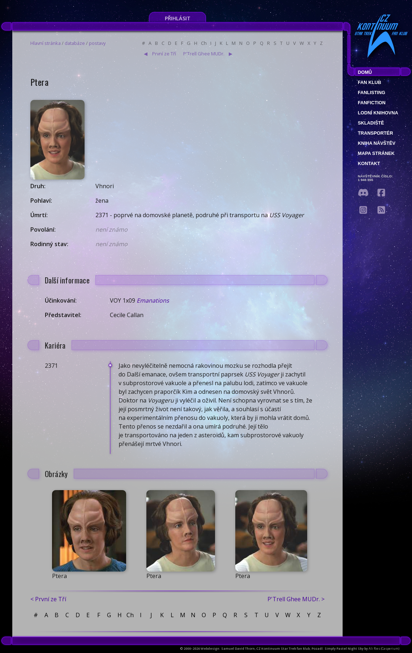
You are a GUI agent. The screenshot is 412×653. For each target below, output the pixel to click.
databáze (75, 43)
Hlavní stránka (45, 43)
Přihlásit (177, 18)
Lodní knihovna (378, 112)
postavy (97, 43)
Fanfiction (372, 102)
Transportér (375, 133)
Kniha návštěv (376, 143)
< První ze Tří (48, 599)
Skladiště (371, 123)
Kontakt (369, 163)
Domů (365, 72)
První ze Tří (164, 53)
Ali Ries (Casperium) (384, 648)
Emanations (153, 300)
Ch (204, 43)
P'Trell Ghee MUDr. (203, 53)
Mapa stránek (376, 153)
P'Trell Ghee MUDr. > (296, 599)
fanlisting (371, 92)
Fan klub (369, 82)
